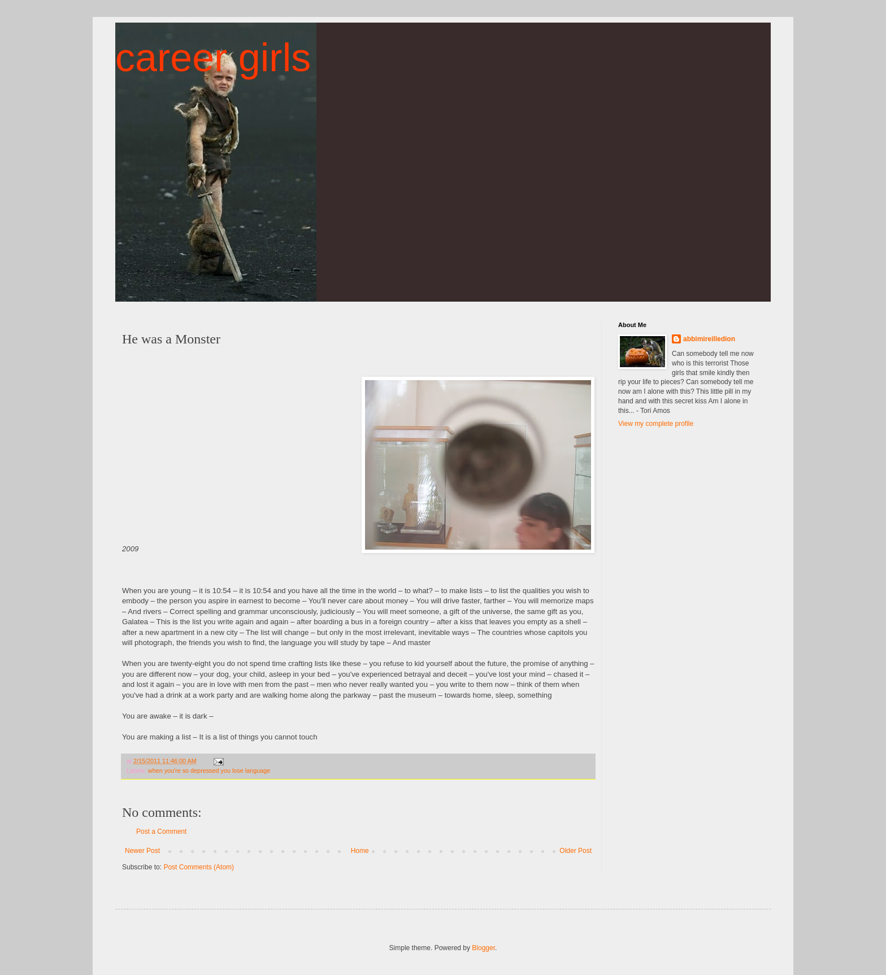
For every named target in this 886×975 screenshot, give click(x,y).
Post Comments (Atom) (198, 867)
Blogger (483, 948)
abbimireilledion (709, 339)
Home (360, 851)
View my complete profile (655, 424)
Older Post (575, 851)
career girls (213, 58)
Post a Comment (161, 831)
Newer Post (142, 851)
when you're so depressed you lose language (209, 770)
